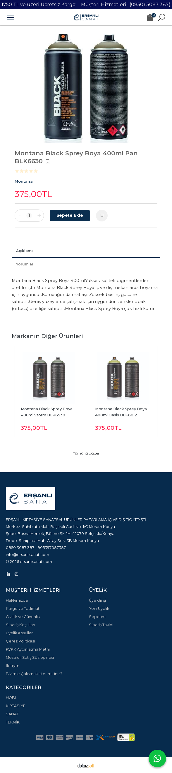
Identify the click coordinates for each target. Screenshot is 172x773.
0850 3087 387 (20, 547)
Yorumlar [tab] (24, 264)
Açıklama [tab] (25, 251)
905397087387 (52, 547)
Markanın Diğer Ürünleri (47, 335)
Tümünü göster (86, 453)
